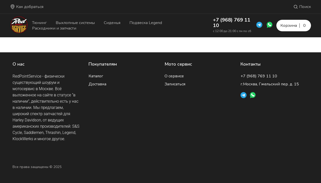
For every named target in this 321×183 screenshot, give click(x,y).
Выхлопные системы (75, 23)
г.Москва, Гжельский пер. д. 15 (269, 84)
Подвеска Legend (145, 23)
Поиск (302, 7)
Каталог (96, 76)
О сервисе (174, 76)
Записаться (175, 84)
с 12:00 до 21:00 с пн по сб (232, 31)
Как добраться (26, 7)
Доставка (97, 84)
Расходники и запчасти (54, 28)
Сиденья (112, 23)
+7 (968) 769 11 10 (231, 23)
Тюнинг (39, 23)
